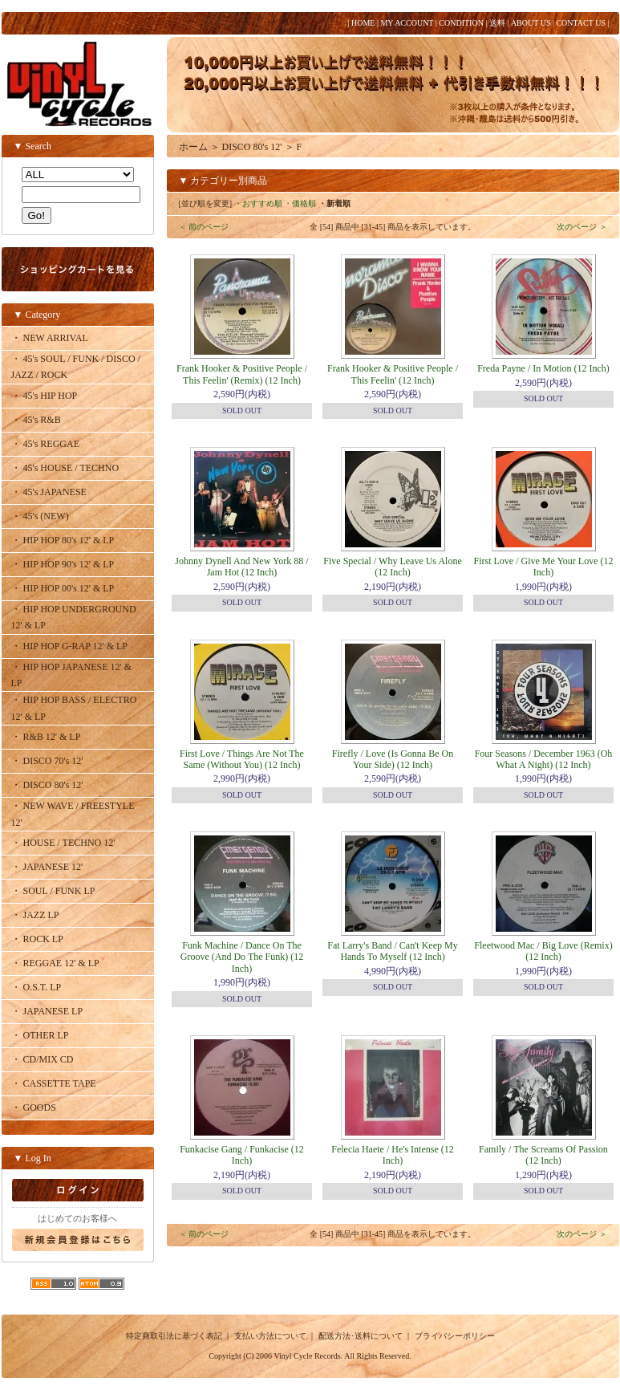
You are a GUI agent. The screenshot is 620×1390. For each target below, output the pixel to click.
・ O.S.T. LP (36, 987)
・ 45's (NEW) (40, 516)
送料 (497, 22)
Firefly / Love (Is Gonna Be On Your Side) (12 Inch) (392, 759)
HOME (363, 22)
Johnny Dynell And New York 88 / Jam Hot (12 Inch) (241, 566)
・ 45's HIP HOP (44, 395)
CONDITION (461, 22)
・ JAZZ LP (35, 915)
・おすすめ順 (258, 203)
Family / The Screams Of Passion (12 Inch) (543, 1155)
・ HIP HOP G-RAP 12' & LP (69, 646)
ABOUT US (531, 22)
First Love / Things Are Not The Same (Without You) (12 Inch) (242, 759)
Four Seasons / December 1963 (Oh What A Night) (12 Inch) (544, 759)
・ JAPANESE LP (47, 1011)
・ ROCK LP (37, 939)
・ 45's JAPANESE (49, 492)
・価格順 (300, 203)
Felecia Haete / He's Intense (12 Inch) (392, 1155)
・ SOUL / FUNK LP (53, 890)
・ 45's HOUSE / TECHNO (65, 467)
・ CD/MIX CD (42, 1059)
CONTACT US (581, 22)
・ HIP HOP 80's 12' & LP (63, 540)
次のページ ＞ (582, 226)
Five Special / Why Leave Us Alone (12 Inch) (392, 566)
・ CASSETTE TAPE (53, 1083)
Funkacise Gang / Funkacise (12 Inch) (242, 1155)
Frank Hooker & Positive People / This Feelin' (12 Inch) (392, 374)
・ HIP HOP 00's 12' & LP (63, 588)
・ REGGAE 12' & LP (55, 963)
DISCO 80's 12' (252, 146)
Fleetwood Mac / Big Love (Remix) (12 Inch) (543, 951)
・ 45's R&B (36, 419)
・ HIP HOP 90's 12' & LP (63, 564)
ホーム (193, 146)
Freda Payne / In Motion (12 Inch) (543, 368)
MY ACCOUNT (406, 22)
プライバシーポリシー (455, 1335)
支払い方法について (270, 1335)
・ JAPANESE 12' (47, 866)
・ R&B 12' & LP (46, 736)
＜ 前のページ (204, 226)
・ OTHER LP (40, 1035)
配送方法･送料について (360, 1335)
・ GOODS (33, 1107)
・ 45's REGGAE (45, 443)
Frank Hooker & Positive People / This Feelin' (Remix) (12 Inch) (241, 374)
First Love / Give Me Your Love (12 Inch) (544, 566)
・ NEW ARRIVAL (49, 337)
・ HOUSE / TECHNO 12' (63, 842)
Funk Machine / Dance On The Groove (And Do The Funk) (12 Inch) (241, 957)
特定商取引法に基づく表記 (174, 1335)
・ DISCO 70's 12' (47, 760)
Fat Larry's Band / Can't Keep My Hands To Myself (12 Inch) (392, 951)
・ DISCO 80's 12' (47, 785)
